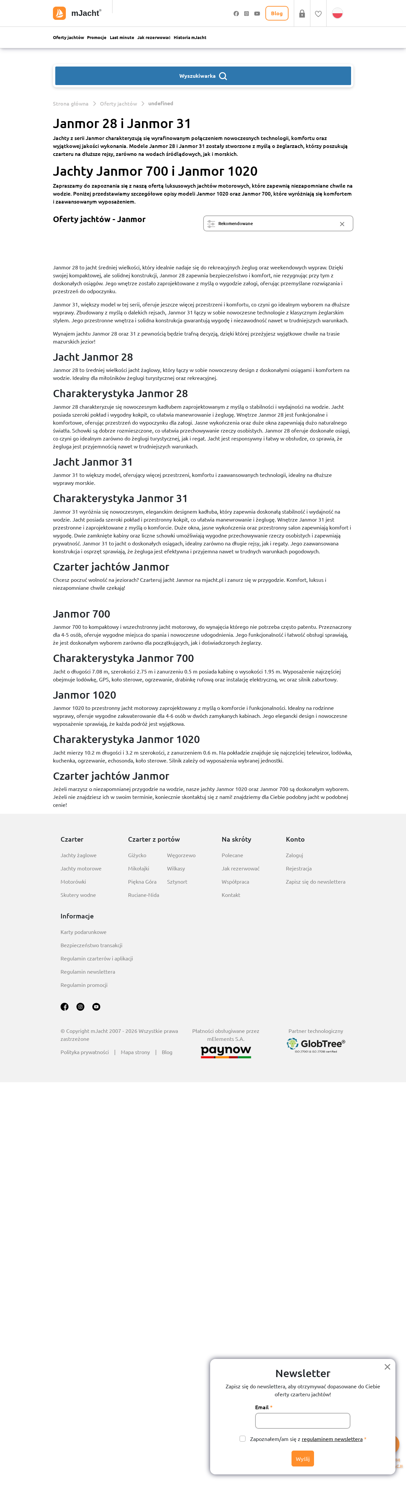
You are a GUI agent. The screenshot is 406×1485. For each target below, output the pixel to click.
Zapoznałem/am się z (306, 1438)
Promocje (97, 37)
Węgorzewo (181, 855)
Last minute (122, 37)
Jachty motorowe (81, 868)
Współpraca (235, 881)
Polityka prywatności (85, 1051)
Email (262, 1407)
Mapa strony (135, 1051)
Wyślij (303, 1458)
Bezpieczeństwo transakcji (91, 945)
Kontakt (231, 894)
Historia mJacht (190, 37)
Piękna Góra (142, 881)
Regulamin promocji (84, 984)
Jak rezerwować (153, 37)
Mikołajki (138, 868)
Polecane (232, 855)
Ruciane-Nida (143, 894)
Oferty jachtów (68, 37)
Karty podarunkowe (84, 931)
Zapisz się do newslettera (315, 881)
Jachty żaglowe (79, 855)
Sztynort (177, 881)
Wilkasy (176, 868)
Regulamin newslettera (88, 971)
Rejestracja (299, 868)
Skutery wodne (78, 894)
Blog (167, 1051)
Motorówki (73, 881)
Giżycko (137, 855)
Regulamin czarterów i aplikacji (97, 958)
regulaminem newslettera (332, 1438)
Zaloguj (294, 855)
